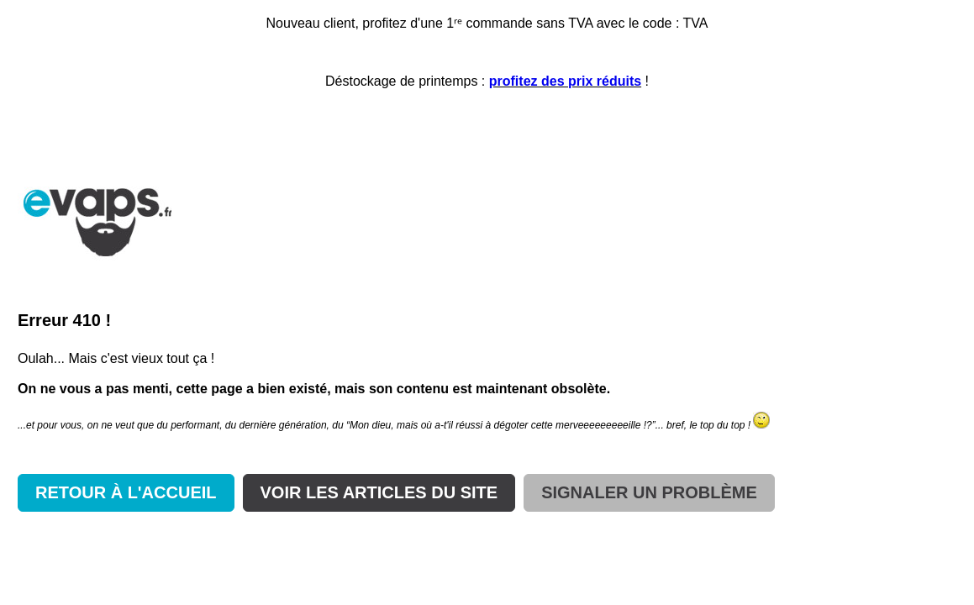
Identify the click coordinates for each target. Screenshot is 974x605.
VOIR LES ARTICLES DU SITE (379, 492)
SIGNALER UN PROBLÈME (649, 492)
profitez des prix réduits (565, 81)
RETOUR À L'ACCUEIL (126, 492)
